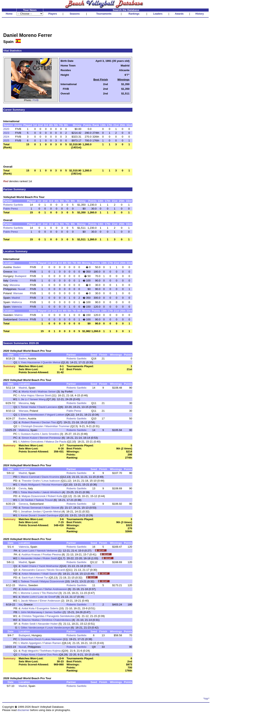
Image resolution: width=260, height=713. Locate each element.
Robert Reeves (31, 422)
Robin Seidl (50, 558)
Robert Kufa (55, 496)
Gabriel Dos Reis (48, 654)
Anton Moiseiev (30, 573)
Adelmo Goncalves (32, 441)
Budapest (20, 276)
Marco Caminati (30, 476)
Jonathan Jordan (31, 511)
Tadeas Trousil (44, 499)
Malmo (19, 314)
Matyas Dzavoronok (33, 496)
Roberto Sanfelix (13, 204)
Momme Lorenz (30, 592)
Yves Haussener (30, 362)
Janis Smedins (50, 433)
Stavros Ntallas (31, 619)
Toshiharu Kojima (50, 650)
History (200, 13)
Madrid (16, 297)
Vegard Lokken (55, 414)
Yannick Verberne (46, 550)
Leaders (157, 13)
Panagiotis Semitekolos (61, 616)
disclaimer (23, 710)
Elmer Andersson (50, 600)
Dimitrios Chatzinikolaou (56, 619)
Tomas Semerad (31, 507)
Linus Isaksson (51, 480)
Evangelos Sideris (47, 608)
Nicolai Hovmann (52, 484)
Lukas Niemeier (52, 639)
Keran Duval (28, 515)
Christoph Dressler (32, 426)
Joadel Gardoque (48, 515)
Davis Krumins (50, 476)
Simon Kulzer (30, 437)
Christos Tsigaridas (33, 616)
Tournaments (103, 13)
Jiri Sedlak (27, 499)
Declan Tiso (49, 422)
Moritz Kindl (29, 391)
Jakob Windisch (51, 492)
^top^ (206, 698)
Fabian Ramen (52, 643)
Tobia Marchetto (30, 492)
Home (9, 13)
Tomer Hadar (28, 406)
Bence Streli (43, 395)
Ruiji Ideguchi (30, 650)
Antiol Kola (27, 608)
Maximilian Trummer (57, 426)
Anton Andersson (31, 589)
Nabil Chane (29, 566)
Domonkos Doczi (31, 639)
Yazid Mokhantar (49, 566)
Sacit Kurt (27, 577)
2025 (6, 140)
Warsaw (18, 293)
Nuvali (21, 289)
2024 (6, 136)
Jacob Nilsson (29, 600)
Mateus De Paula (55, 441)
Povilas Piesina (52, 554)
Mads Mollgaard (30, 484)
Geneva (23, 319)
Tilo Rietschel (50, 592)
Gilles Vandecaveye (32, 627)
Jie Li (24, 399)
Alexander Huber (31, 558)
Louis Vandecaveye (58, 627)
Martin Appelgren (31, 643)
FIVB (36, 100)
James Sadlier (53, 612)
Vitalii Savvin (49, 573)
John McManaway (31, 612)
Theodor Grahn (31, 480)
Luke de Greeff (47, 596)
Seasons (75, 13)
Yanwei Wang (37, 399)
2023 (6, 132)
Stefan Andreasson (55, 589)
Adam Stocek (51, 507)
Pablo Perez (10, 208)
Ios (15, 271)
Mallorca (17, 302)
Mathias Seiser (47, 391)
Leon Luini (28, 550)
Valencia (17, 306)
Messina (15, 284)
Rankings (134, 13)
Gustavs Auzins (30, 433)
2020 (6, 128)
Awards (179, 13)
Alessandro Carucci (33, 569)
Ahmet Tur (41, 577)
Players (52, 13)
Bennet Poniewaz (50, 437)
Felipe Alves (28, 654)
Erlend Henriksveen (32, 414)
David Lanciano (48, 406)
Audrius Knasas (30, 554)
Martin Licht (29, 596)
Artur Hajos (27, 395)
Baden (17, 267)
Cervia (14, 280)
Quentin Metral (51, 362)
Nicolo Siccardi (56, 569)
